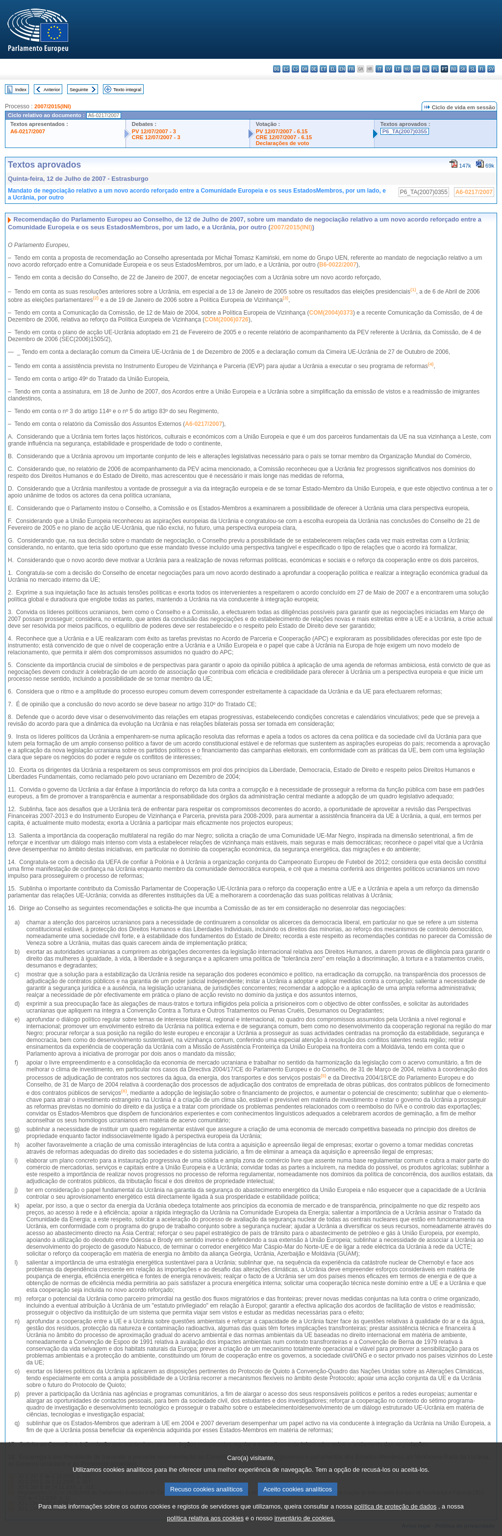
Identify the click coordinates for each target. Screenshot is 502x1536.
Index (20, 89)
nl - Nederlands (425, 69)
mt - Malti (416, 69)
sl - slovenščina (472, 69)
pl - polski (435, 69)
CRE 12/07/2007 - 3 (156, 137)
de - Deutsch (314, 69)
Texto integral (127, 89)
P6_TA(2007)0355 (404, 131)
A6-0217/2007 (27, 131)
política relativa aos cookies (205, 1525)
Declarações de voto (282, 143)
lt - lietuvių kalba (398, 69)
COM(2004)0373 (331, 312)
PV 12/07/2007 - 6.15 (282, 131)
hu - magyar (407, 69)
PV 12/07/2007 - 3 (154, 131)
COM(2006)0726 (226, 319)
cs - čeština (295, 69)
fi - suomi (481, 69)
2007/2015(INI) (52, 106)
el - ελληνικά (332, 69)
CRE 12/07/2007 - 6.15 (284, 137)
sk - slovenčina (463, 69)
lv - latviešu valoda (388, 69)
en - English (342, 69)
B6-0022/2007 (337, 264)
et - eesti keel (323, 69)
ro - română (453, 69)
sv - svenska (491, 69)
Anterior (52, 89)
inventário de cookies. (305, 1525)
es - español (286, 69)
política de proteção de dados (395, 1513)
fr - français (351, 69)
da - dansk (304, 69)
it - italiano (379, 69)
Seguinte (79, 89)
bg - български (276, 69)
